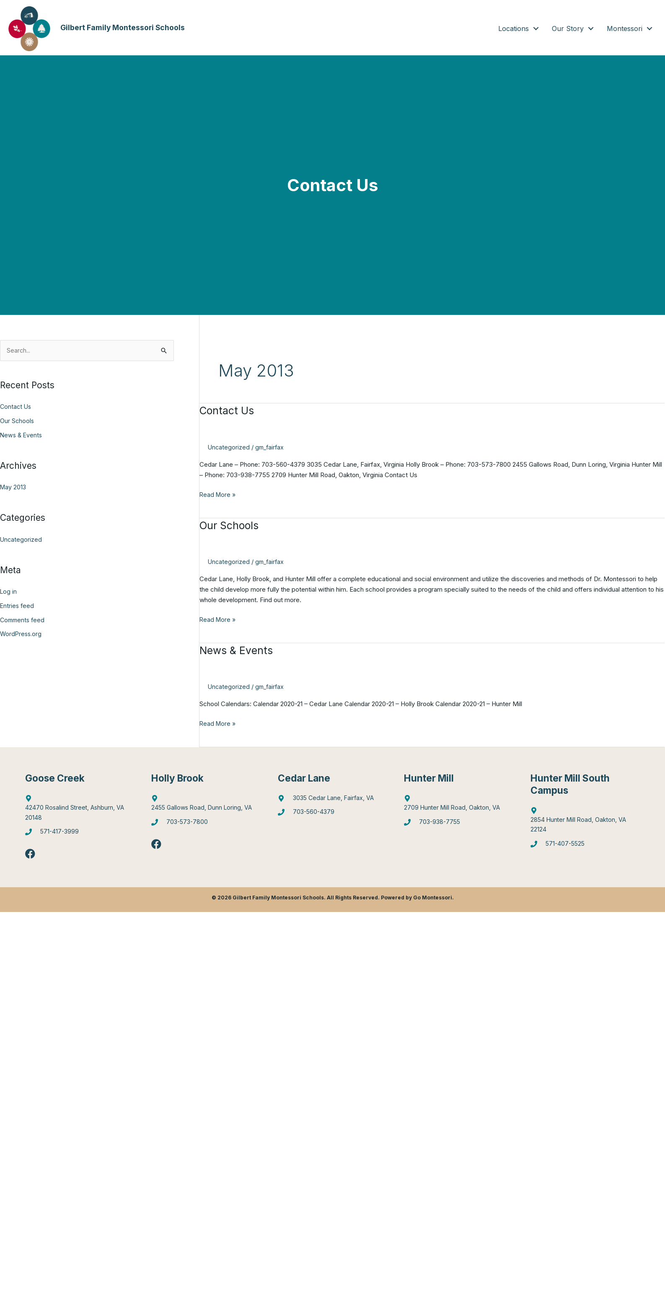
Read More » (218, 495)
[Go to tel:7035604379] (332, 815)
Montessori (624, 28)
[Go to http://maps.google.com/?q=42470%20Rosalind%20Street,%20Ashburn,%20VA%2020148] (80, 810)
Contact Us (16, 407)
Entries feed (17, 606)
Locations (513, 28)
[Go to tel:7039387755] (458, 825)
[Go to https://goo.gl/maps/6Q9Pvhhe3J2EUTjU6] (206, 805)
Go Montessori (432, 900)
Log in (9, 592)
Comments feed (23, 620)
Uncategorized (21, 540)
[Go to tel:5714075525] (585, 847)
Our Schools (17, 421)
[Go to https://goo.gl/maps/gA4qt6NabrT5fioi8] (585, 822)
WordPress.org (22, 635)
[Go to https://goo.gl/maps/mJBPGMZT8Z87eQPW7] (332, 800)
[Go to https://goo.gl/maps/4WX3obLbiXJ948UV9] (458, 805)
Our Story (568, 28)
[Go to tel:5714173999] (80, 835)
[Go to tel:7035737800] (206, 825)
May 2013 (13, 488)
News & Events (22, 435)
